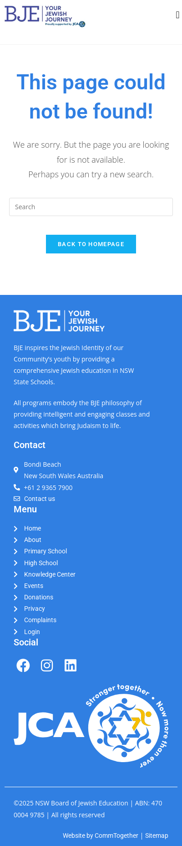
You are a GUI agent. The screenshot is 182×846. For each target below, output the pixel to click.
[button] (177, 15)
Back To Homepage (91, 244)
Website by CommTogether (100, 835)
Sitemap (156, 835)
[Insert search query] (91, 207)
